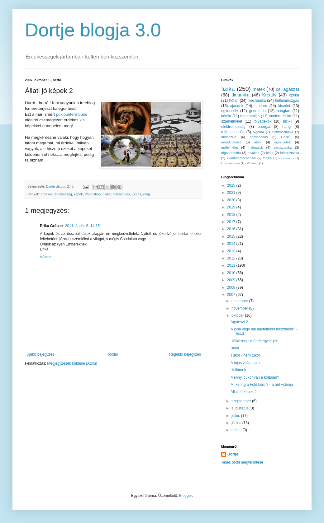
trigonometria (231, 153)
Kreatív (269, 94)
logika (267, 158)
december (240, 301)
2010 (231, 273)
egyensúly (229, 111)
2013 (231, 251)
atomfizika (228, 137)
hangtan (283, 111)
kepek (78, 194)
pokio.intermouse (71, 114)
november (240, 308)
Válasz (45, 257)
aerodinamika (231, 142)
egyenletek (282, 142)
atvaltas (253, 153)
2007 (231, 294)
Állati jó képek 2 (244, 392)
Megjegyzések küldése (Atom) (72, 363)
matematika (250, 116)
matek (259, 89)
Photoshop (93, 194)
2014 (231, 243)
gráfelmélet (229, 147)
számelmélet (231, 121)
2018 (231, 214)
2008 (231, 287)
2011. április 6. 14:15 (82, 226)
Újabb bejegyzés (40, 354)
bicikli (287, 121)
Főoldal (112, 354)
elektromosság (233, 126)
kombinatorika (230, 163)
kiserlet (284, 106)
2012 (231, 258)
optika (294, 95)
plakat (107, 194)
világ (146, 194)
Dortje (232, 454)
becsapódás (259, 137)
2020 (231, 200)
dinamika (240, 94)
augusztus (240, 408)
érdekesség (63, 194)
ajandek (236, 106)
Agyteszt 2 (239, 322)
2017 (231, 222)
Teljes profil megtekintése (242, 462)
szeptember (241, 401)
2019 (231, 207)
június (236, 423)
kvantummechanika (241, 158)
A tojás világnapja (245, 363)
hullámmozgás (287, 100)
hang (286, 126)
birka (269, 153)
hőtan (233, 100)
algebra (258, 132)
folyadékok (262, 121)
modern (261, 106)
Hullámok (238, 370)
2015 (231, 236)
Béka (235, 348)
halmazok (256, 147)
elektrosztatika (282, 132)
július (236, 415)
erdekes (47, 194)
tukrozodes (121, 194)
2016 (231, 229)
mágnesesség (233, 132)
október (238, 315)
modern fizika (280, 116)
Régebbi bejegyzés (185, 354)
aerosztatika (283, 147)
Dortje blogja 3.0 (93, 30)
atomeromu (286, 158)
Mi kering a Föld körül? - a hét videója (262, 384)
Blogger (185, 495)
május (236, 430)
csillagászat (287, 89)
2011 (231, 265)
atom (258, 142)
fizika (228, 89)
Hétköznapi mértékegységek (254, 341)
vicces (136, 194)
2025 (231, 185)
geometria (257, 111)
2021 (231, 192)
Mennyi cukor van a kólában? (255, 377)
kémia (226, 116)
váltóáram (251, 163)
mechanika (257, 100)
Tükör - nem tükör (245, 355)
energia (264, 126)
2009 (231, 280)
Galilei (285, 137)
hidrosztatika (289, 153)
